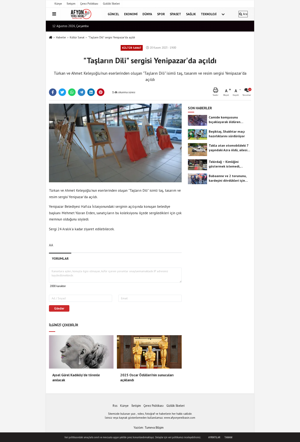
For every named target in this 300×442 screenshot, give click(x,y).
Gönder (59, 308)
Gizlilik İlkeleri (111, 3)
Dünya (147, 14)
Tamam (228, 437)
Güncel (113, 14)
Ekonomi (131, 14)
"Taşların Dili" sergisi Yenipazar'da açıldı (111, 37)
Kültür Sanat (77, 37)
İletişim (71, 3)
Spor (161, 14)
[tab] (60, 258)
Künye (58, 3)
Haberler (61, 37)
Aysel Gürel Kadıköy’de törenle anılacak (76, 377)
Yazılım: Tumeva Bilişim (149, 427)
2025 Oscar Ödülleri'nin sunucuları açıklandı (147, 377)
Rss (115, 406)
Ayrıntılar (214, 437)
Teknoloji (208, 14)
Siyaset (175, 14)
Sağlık (191, 14)
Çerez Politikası (89, 3)
